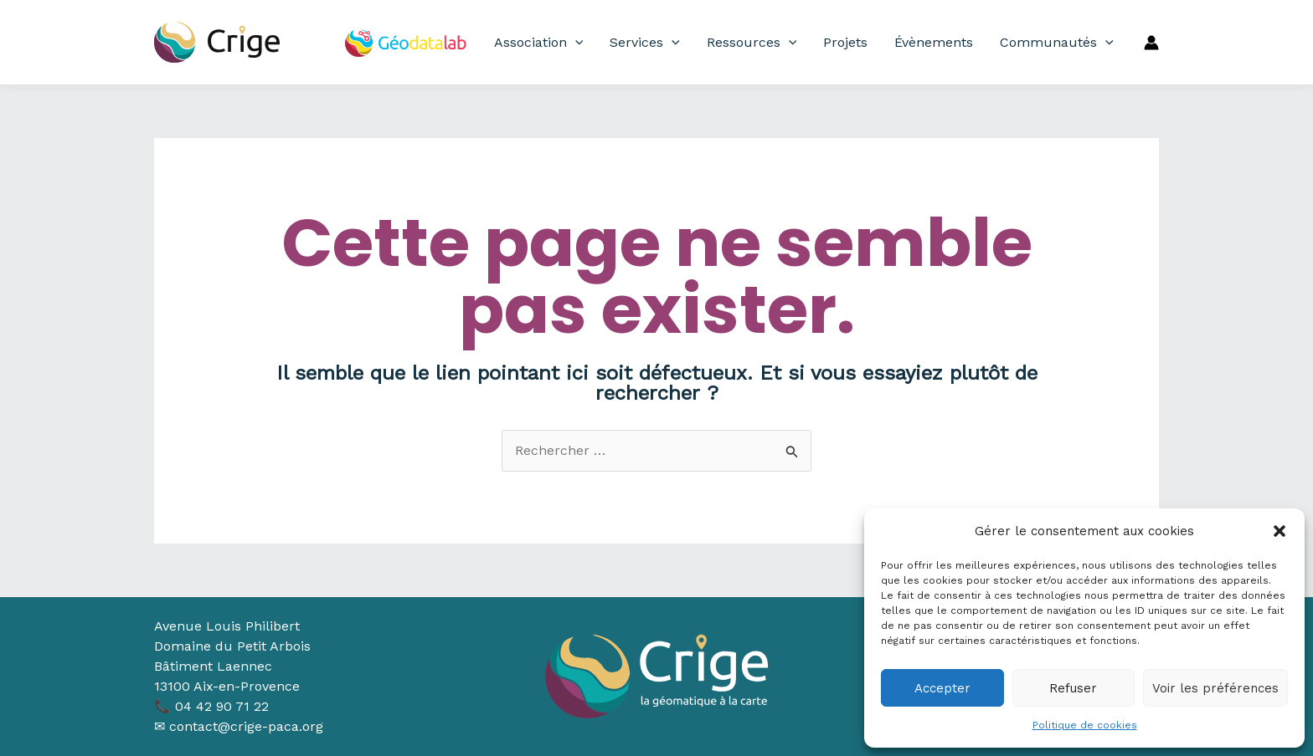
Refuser (1073, 688)
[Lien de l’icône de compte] (1151, 42)
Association (539, 43)
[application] (575, 43)
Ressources (752, 43)
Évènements (933, 42)
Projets (845, 42)
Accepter (942, 688)
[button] (1279, 531)
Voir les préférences (1215, 688)
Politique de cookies (1084, 725)
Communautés (1057, 43)
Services (645, 43)
